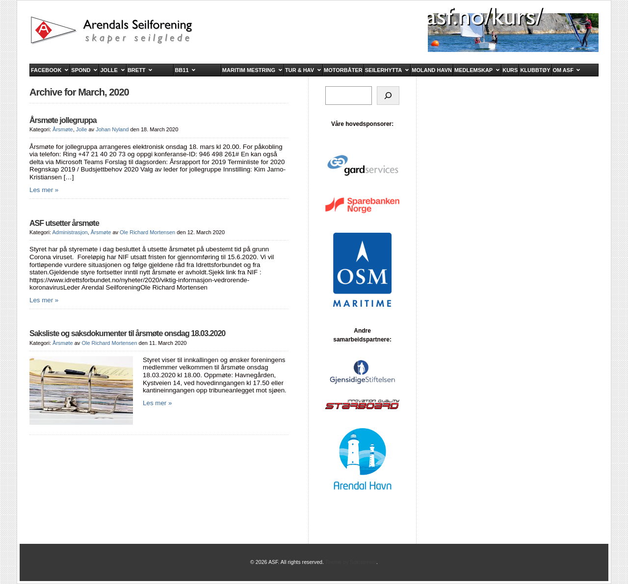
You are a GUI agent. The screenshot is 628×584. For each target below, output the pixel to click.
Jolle (81, 129)
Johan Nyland (112, 129)
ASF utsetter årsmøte (64, 223)
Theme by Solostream (350, 562)
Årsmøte (62, 129)
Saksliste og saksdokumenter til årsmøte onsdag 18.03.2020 (127, 333)
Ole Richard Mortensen (147, 232)
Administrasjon (69, 232)
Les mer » (43, 190)
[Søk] (388, 95)
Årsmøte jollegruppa (63, 120)
